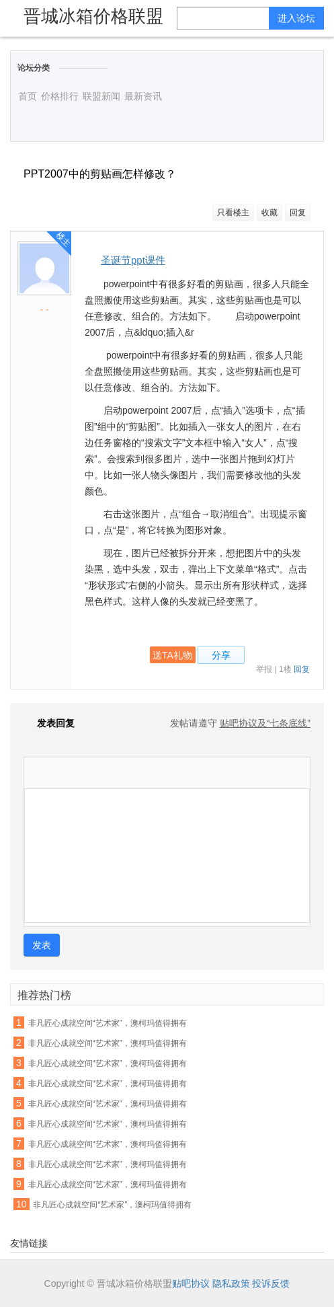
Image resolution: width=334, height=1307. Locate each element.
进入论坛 (296, 18)
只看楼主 (233, 212)
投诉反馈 (271, 1283)
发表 (41, 945)
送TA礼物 (172, 655)
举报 (264, 669)
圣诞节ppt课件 (133, 260)
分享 (221, 655)
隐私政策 (231, 1283)
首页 (27, 96)
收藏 (269, 212)
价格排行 (60, 96)
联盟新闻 (101, 96)
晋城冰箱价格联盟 (93, 16)
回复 (298, 212)
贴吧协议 (191, 1283)
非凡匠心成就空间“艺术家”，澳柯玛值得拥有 (107, 1023)
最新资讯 (143, 96)
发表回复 (49, 723)
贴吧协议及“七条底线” (265, 723)
